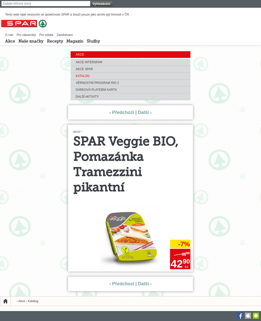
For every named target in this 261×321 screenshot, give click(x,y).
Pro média (46, 35)
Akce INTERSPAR (89, 62)
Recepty (55, 42)
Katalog (83, 76)
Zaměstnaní (65, 35)
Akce (10, 42)
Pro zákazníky (26, 35)
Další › (145, 112)
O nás (9, 35)
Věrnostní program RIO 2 (97, 83)
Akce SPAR (84, 69)
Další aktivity (87, 96)
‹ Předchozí (121, 112)
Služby (93, 42)
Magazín (74, 42)
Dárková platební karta (96, 90)
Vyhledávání (101, 4)
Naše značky (30, 42)
